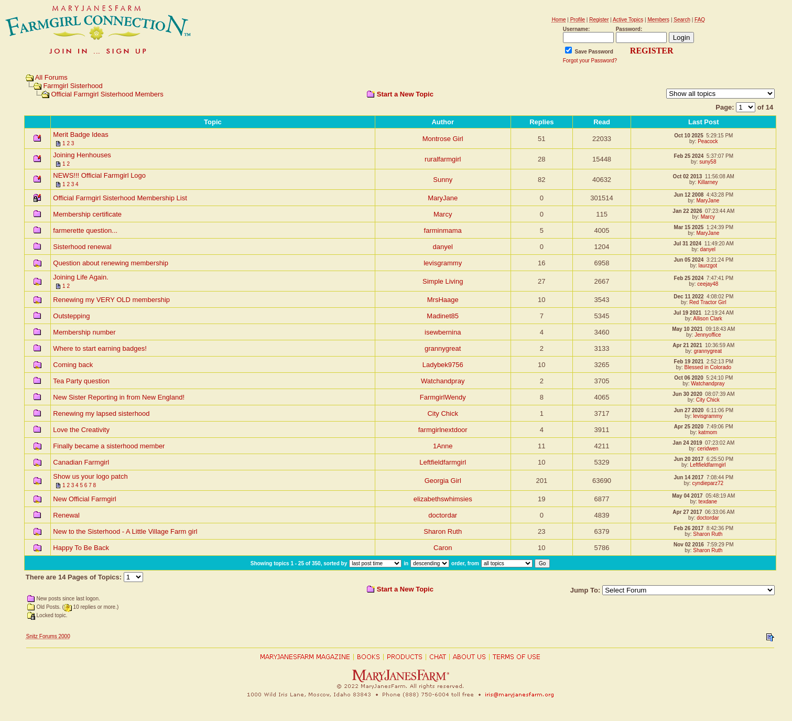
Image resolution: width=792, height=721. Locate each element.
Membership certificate (87, 214)
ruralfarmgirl (443, 159)
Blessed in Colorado (708, 367)
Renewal (66, 515)
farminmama (443, 230)
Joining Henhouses (82, 155)
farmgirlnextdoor (443, 430)
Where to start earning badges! (100, 348)
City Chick (708, 400)
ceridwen (707, 448)
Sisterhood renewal (82, 247)
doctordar (442, 515)
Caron (442, 548)
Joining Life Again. (81, 277)
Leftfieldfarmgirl (442, 462)
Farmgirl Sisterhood (72, 86)
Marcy (442, 214)
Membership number (84, 332)
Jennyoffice (708, 335)
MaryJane (443, 198)
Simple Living (442, 281)
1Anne (443, 446)
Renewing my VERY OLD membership (111, 300)
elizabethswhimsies (443, 499)
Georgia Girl (443, 481)
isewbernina (443, 332)
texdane (708, 501)
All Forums (51, 77)
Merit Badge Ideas (81, 134)
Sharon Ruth (443, 531)
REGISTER (652, 50)
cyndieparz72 (707, 483)
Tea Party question (81, 381)
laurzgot (708, 265)
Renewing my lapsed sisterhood (101, 413)
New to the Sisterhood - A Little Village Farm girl (125, 531)
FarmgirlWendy (443, 397)
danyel (443, 247)
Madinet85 (443, 316)
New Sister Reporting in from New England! (119, 397)
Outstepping (71, 316)
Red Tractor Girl (707, 302)
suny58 (707, 162)
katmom (708, 432)
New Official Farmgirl (84, 499)
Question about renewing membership (110, 263)
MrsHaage (443, 300)
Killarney (708, 182)
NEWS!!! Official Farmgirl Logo (99, 175)
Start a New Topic (405, 94)
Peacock (708, 141)
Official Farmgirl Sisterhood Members (107, 94)
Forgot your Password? (590, 60)
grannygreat (443, 348)
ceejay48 (707, 284)
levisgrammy (443, 263)
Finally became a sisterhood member (109, 446)
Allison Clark (707, 318)
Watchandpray (442, 381)
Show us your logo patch (90, 476)
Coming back (73, 365)
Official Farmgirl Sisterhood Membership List (120, 198)
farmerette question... (85, 230)
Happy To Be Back (81, 548)
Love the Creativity (81, 430)
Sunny (442, 180)
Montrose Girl (442, 139)
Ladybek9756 (442, 365)
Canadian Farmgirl (81, 462)
